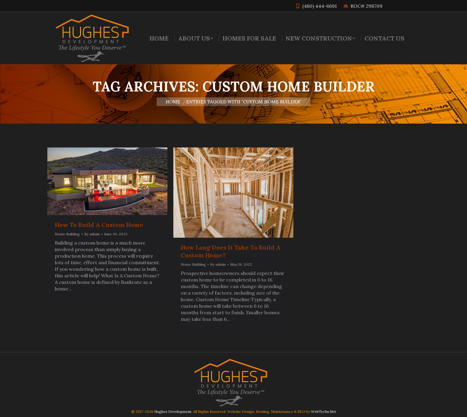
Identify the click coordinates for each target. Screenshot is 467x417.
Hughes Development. (173, 411)
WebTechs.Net (323, 411)
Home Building (67, 234)
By (92, 234)
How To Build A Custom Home (99, 224)
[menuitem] (159, 38)
